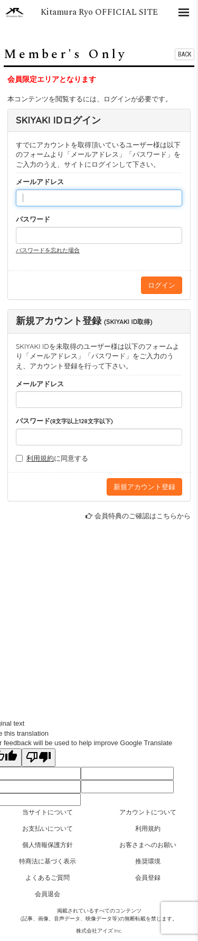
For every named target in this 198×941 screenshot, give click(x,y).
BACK (184, 54)
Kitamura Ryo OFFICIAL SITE (99, 12)
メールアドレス (40, 181)
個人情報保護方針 (47, 845)
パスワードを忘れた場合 (48, 250)
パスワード (33, 219)
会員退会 (47, 894)
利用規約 (40, 458)
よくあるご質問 (47, 877)
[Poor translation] (38, 757)
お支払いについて (47, 828)
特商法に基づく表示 (47, 861)
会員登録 (148, 877)
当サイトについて (47, 812)
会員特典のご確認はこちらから (143, 515)
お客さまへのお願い (147, 845)
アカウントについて (147, 812)
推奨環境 (148, 861)
